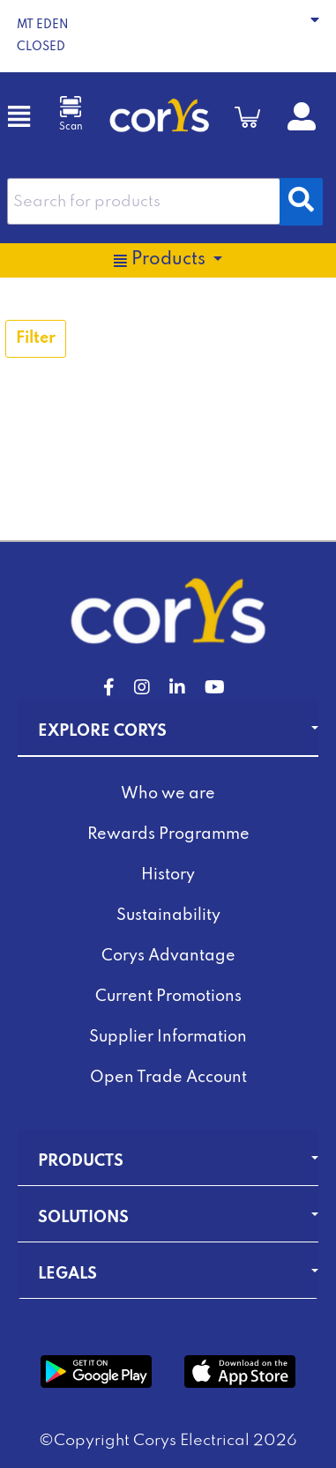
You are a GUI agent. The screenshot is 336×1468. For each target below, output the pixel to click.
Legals (67, 1274)
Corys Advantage (168, 956)
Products (80, 1161)
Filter (36, 338)
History (168, 875)
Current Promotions (168, 997)
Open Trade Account (168, 1078)
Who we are (168, 794)
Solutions (83, 1218)
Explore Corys (102, 731)
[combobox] (143, 201)
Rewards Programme (168, 834)
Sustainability (168, 915)
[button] (168, 36)
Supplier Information (168, 1037)
